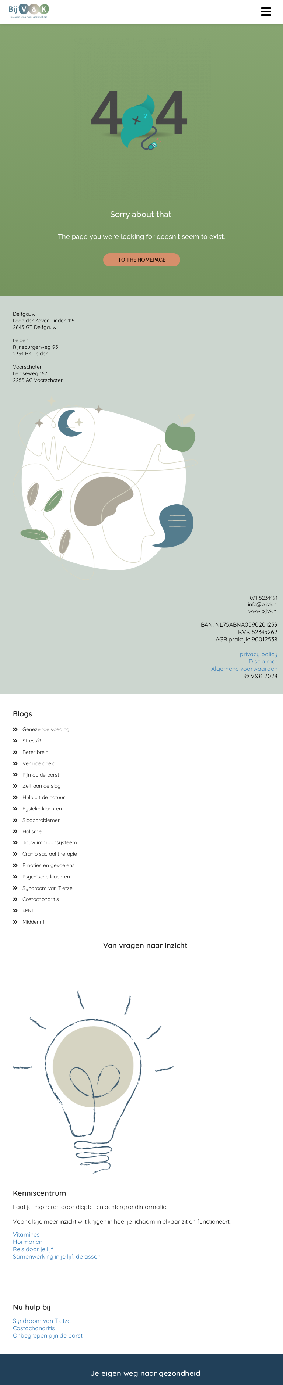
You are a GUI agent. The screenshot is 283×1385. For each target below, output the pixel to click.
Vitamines (26, 1234)
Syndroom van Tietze (42, 1320)
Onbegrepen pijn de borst (48, 1335)
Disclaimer (263, 661)
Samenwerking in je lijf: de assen (57, 1256)
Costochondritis (35, 1328)
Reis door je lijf (33, 1249)
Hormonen (27, 1241)
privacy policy (258, 654)
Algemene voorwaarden (244, 668)
